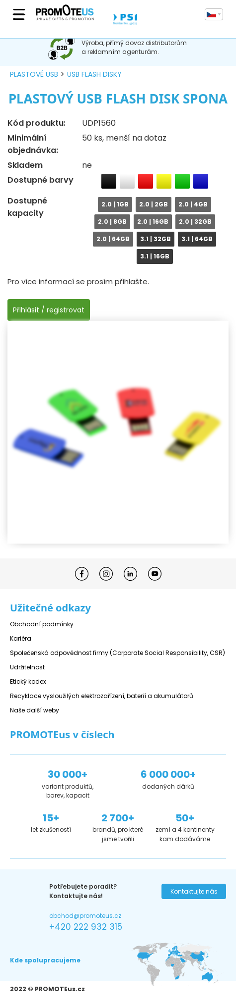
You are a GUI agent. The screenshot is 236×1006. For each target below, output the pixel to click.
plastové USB (34, 74)
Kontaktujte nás (194, 891)
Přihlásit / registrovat (48, 310)
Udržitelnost (27, 667)
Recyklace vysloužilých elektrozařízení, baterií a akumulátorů (101, 696)
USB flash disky (94, 74)
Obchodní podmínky (42, 624)
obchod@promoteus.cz (85, 915)
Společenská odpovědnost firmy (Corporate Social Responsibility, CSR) (117, 653)
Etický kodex (28, 681)
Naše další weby (34, 710)
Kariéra (20, 638)
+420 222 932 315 (85, 927)
